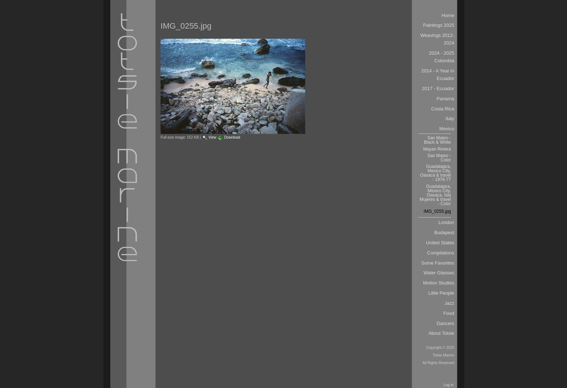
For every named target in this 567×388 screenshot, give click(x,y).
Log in (448, 385)
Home (448, 15)
